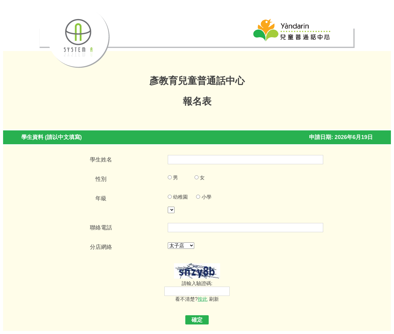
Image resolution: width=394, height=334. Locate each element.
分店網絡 (101, 247)
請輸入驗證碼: (197, 283)
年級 (101, 198)
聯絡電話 (101, 228)
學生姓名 (101, 160)
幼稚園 (180, 197)
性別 (101, 179)
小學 (206, 197)
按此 (202, 299)
